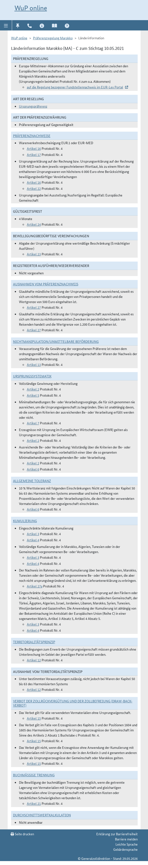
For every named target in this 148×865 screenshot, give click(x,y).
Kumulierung (25, 520)
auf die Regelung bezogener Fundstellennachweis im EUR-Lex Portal (75, 86)
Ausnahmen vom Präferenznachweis (45, 283)
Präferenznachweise (31, 135)
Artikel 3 (33, 533)
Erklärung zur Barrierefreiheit (117, 833)
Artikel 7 (33, 422)
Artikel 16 (34, 148)
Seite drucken (22, 833)
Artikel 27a (34, 586)
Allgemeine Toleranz (32, 480)
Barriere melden (126, 839)
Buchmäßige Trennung (34, 774)
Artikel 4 (33, 539)
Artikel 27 (34, 307)
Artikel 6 (33, 469)
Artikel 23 (34, 253)
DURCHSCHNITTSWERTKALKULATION (42, 814)
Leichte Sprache (126, 844)
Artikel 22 (34, 188)
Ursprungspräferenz (33, 106)
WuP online (31, 8)
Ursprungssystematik (32, 376)
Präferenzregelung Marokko (53, 37)
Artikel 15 (34, 718)
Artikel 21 (34, 803)
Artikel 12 (34, 659)
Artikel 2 (33, 389)
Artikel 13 (34, 364)
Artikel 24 (34, 224)
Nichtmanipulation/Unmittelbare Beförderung (56, 341)
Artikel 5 (33, 395)
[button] (6, 25)
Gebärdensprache (125, 849)
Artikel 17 (34, 154)
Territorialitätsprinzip (34, 641)
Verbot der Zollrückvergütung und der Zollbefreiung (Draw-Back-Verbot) (72, 703)
